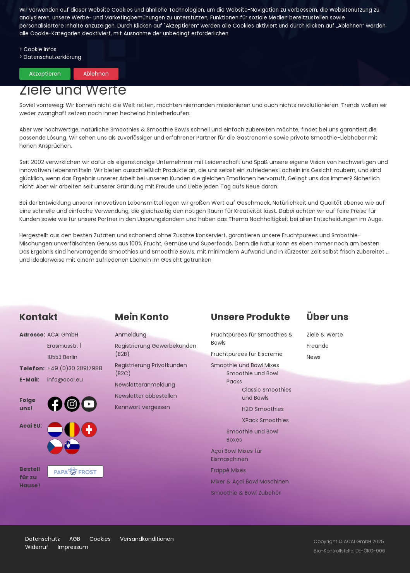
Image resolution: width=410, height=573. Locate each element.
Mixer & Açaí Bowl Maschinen (250, 481)
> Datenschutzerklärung (50, 57)
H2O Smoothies (263, 409)
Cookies (100, 539)
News (314, 357)
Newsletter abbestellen (146, 396)
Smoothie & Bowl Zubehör (246, 493)
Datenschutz (42, 539)
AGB (74, 539)
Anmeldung (130, 334)
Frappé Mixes (228, 470)
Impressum (73, 547)
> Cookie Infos (38, 49)
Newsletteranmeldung (145, 384)
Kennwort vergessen (142, 407)
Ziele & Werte (325, 334)
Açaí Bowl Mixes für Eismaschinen (236, 455)
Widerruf (36, 547)
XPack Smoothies (265, 420)
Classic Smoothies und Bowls (267, 394)
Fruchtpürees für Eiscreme (247, 354)
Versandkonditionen (147, 539)
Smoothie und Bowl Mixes (245, 365)
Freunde (318, 346)
